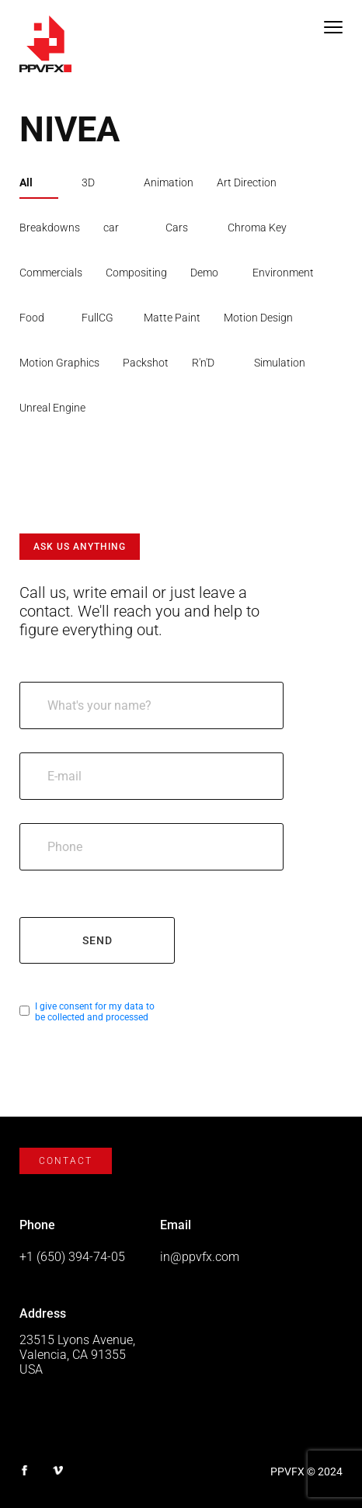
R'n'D (203, 362)
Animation (168, 182)
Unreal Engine (52, 407)
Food (31, 317)
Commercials (50, 272)
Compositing (136, 272)
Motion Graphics (59, 362)
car (111, 227)
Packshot (146, 362)
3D (88, 182)
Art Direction (247, 182)
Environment (283, 272)
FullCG (97, 317)
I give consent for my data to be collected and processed (95, 1012)
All (26, 182)
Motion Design (258, 317)
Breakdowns (49, 227)
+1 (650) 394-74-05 (72, 1256)
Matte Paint (172, 317)
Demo (204, 272)
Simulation (279, 362)
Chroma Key (257, 227)
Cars (176, 227)
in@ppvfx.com (199, 1256)
